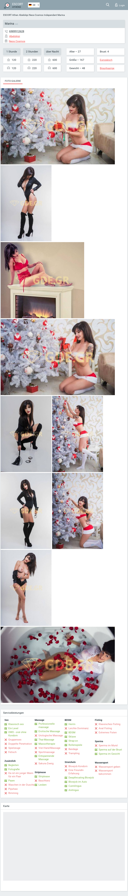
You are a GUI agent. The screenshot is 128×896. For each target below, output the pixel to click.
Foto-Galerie (13, 81)
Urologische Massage (50, 735)
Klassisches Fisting (109, 724)
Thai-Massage (46, 739)
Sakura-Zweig (46, 763)
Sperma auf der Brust (110, 749)
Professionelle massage (46, 725)
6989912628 (16, 31)
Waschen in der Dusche (21, 784)
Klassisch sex (16, 724)
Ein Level (13, 728)
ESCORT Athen (10, 15)
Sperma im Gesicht (109, 753)
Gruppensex (14, 739)
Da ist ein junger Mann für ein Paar (20, 775)
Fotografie (14, 769)
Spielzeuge (14, 747)
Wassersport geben (109, 766)
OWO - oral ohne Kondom (17, 734)
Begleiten (13, 765)
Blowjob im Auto (77, 781)
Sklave (72, 736)
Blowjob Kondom (78, 766)
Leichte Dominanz (78, 728)
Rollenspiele (75, 744)
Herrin (71, 724)
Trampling (74, 753)
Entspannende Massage (46, 757)
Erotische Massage (49, 731)
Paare (11, 780)
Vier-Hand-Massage (49, 747)
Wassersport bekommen (106, 772)
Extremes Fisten (108, 732)
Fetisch (12, 752)
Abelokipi (23, 15)
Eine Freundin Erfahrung (76, 772)
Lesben (42, 784)
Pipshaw (13, 788)
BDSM (71, 732)
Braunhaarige (107, 68)
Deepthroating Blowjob (81, 777)
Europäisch (106, 59)
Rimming (13, 793)
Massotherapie (46, 743)
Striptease (44, 776)
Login (120, 5)
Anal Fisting (105, 728)
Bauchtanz (44, 780)
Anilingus (73, 790)
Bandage (73, 749)
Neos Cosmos (36, 15)
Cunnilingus (75, 785)
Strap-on (73, 740)
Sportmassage (46, 752)
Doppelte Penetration (20, 743)
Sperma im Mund (108, 745)
